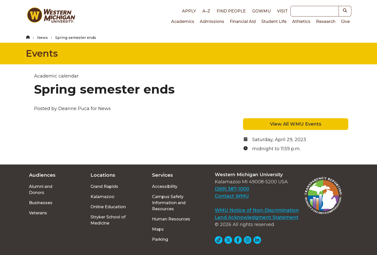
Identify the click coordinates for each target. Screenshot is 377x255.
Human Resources (171, 219)
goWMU (261, 11)
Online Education (108, 206)
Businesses (40, 202)
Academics (182, 21)
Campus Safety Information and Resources (169, 202)
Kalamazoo (102, 196)
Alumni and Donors (40, 189)
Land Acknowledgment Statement (256, 217)
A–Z (206, 11)
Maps (158, 229)
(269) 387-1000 (232, 189)
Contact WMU (232, 196)
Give (345, 21)
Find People (231, 11)
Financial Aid (243, 21)
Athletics (301, 21)
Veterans (38, 213)
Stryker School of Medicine (108, 220)
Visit (282, 11)
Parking (160, 239)
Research (325, 21)
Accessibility (164, 186)
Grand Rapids (104, 186)
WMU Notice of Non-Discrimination (257, 210)
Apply (189, 11)
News (42, 37)
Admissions (212, 21)
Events (42, 53)
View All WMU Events (295, 124)
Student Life (273, 21)
